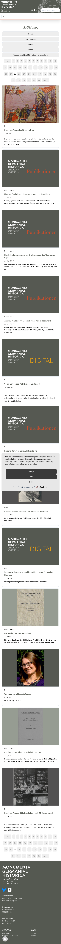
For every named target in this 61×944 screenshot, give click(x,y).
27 (24, 74)
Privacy (33, 936)
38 (34, 80)
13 (10, 67)
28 (29, 74)
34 (13, 80)
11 (55, 61)
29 (34, 74)
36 (23, 80)
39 (39, 80)
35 (18, 80)
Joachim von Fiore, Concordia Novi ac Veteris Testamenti (27, 321)
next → (45, 80)
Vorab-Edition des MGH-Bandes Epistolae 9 (22, 384)
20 (45, 67)
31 (45, 74)
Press (30, 49)
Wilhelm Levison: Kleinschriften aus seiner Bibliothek (26, 511)
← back (7, 61)
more (31, 482)
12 (5, 67)
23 (6, 74)
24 (11, 74)
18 (35, 67)
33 (55, 74)
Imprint (33, 933)
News (30, 34)
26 (19, 74)
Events (30, 44)
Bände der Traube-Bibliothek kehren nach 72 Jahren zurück (28, 813)
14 (15, 67)
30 (39, 74)
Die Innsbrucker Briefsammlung (17, 633)
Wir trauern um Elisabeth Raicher (17, 694)
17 (30, 67)
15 (20, 67)
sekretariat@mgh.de (9, 901)
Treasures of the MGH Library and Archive (30, 55)
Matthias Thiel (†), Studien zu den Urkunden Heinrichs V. (27, 194)
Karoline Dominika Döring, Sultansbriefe (20, 451)
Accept (31, 471)
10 (50, 61)
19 (40, 67)
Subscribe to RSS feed (10, 936)
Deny (31, 476)
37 (29, 80)
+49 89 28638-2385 (14, 898)
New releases (30, 39)
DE (37, 10)
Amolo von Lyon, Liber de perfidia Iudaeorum (22, 752)
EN (32, 10)
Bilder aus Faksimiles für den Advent (19, 130)
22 (56, 67)
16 (25, 67)
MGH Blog (5, 933)
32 (50, 74)
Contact (5, 938)
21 (51, 67)
